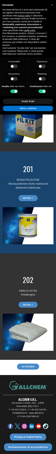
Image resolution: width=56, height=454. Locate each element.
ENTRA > (28, 198)
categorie (28, 366)
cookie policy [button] (29, 30)
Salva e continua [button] (28, 108)
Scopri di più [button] (28, 101)
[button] (52, 4)
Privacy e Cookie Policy (28, 437)
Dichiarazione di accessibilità (28, 447)
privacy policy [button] (24, 15)
